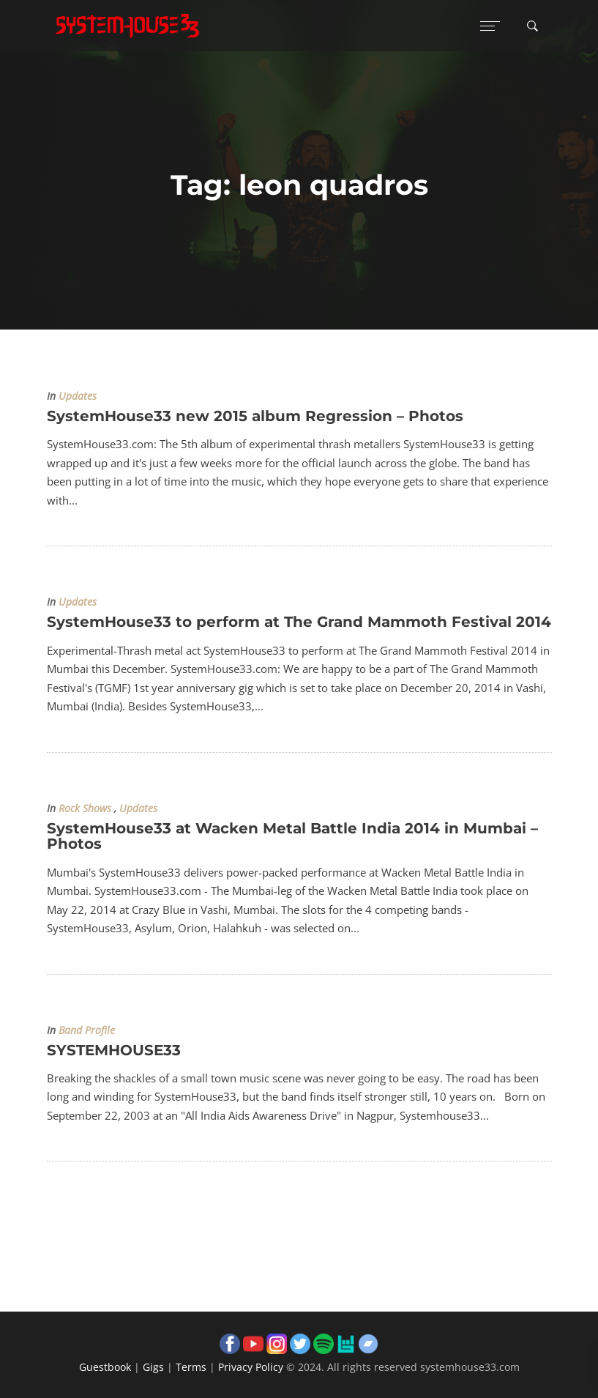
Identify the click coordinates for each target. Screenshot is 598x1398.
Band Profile (87, 1030)
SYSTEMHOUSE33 (114, 1050)
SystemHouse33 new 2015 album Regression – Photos (255, 416)
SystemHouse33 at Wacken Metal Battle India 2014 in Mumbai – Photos (292, 835)
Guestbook (105, 1367)
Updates (78, 396)
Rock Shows (85, 808)
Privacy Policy (250, 1367)
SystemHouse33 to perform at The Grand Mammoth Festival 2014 (299, 622)
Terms (191, 1367)
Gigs (153, 1367)
